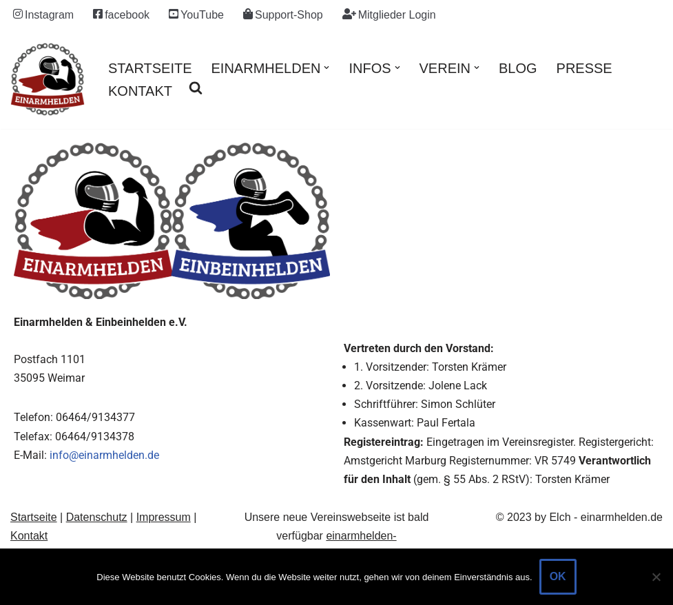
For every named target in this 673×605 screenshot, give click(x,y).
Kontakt (140, 91)
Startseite (150, 68)
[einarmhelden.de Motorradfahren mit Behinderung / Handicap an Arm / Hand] (47, 79)
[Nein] (656, 577)
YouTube (196, 14)
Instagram (43, 14)
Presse (584, 68)
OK (558, 576)
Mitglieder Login (389, 14)
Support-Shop (283, 14)
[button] (326, 67)
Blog (518, 68)
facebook (121, 14)
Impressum (163, 517)
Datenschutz (96, 517)
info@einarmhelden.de (104, 455)
